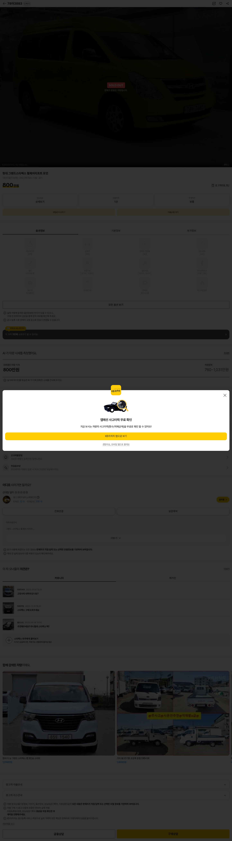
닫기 (225, 395)
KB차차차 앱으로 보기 (116, 436)
